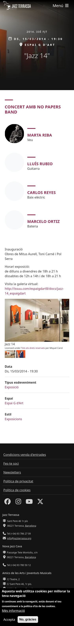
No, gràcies (27, 620)
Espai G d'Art (14, 403)
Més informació (13, 611)
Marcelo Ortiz (43, 221)
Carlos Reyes (41, 192)
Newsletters (12, 472)
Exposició (12, 387)
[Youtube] (29, 502)
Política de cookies (17, 490)
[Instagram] (18, 502)
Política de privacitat (18, 481)
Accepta (9, 620)
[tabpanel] (37, 177)
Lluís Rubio (40, 163)
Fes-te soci (11, 463)
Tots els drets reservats (33, 347)
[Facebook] (7, 502)
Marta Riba (39, 135)
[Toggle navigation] (61, 5)
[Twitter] (40, 502)
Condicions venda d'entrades (24, 454)
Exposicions (13, 419)
